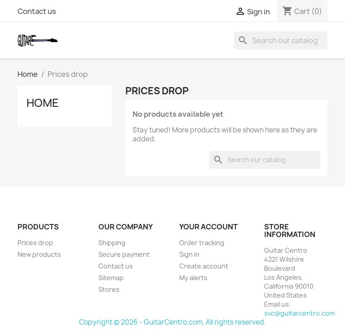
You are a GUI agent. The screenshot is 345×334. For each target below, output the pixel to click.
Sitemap (111, 277)
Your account (208, 227)
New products (39, 254)
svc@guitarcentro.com (299, 313)
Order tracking (201, 242)
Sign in (189, 254)
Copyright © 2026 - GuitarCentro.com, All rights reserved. (172, 322)
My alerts (193, 277)
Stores (108, 289)
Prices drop (35, 242)
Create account (203, 266)
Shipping (111, 242)
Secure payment (124, 254)
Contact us (37, 11)
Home (43, 102)
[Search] (280, 40)
